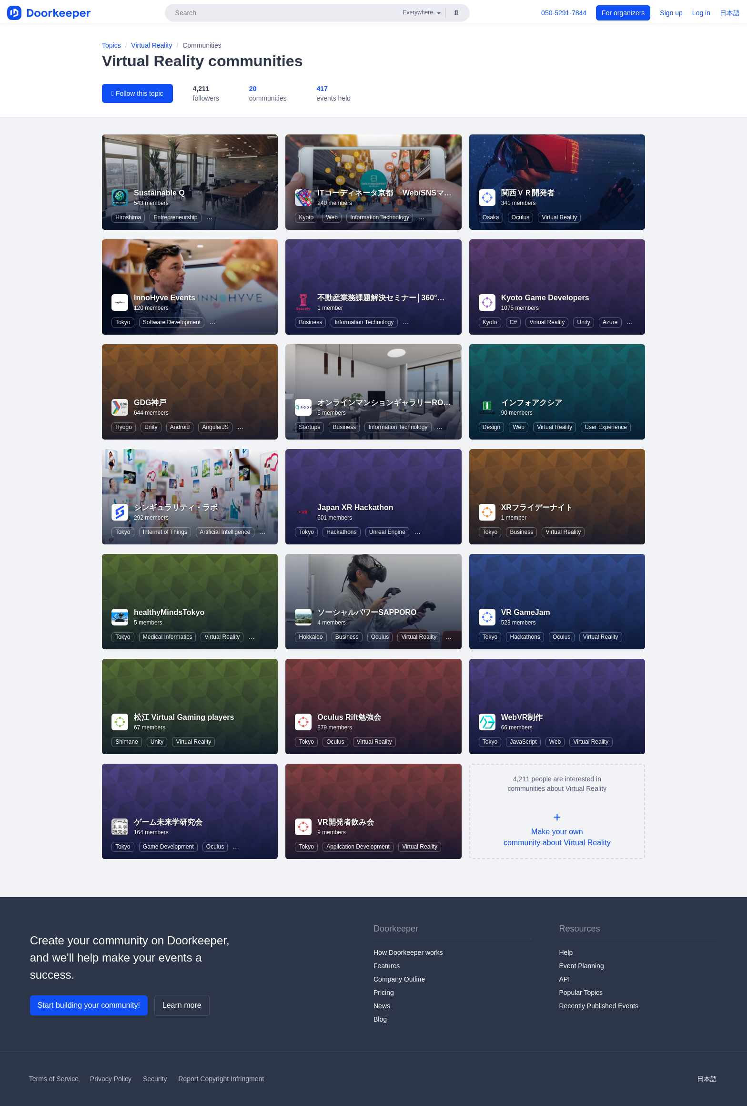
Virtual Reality (151, 45)
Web (331, 217)
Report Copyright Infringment (221, 1079)
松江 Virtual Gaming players (184, 717)
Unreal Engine (387, 532)
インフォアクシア (531, 403)
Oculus (520, 217)
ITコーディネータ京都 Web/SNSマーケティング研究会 (415, 193)
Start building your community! (89, 1005)
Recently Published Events (599, 1006)
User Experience (606, 427)
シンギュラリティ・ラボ (176, 507)
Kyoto (306, 217)
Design (491, 427)
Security (155, 1079)
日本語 (730, 13)
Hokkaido (311, 637)
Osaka (491, 217)
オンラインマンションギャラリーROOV (385, 403)
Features (387, 966)
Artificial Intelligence (225, 532)
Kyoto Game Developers (545, 298)
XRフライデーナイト (537, 507)
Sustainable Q (159, 193)
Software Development (172, 322)
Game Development (168, 846)
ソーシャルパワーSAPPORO (366, 612)
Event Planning (581, 966)
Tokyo (122, 322)
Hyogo (123, 427)
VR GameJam (525, 612)
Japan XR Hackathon (355, 507)
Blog (380, 1019)
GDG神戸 (150, 403)
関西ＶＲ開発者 (528, 193)
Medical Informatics (167, 637)
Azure (610, 322)
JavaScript (523, 741)
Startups (310, 427)
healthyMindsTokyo (169, 612)
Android (180, 427)
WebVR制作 (522, 717)
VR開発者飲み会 (345, 822)
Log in (701, 13)
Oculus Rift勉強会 (349, 717)
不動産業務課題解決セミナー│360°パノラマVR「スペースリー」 (428, 298)
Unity (583, 322)
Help (566, 952)
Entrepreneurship (175, 217)
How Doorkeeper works (408, 952)
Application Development (358, 846)
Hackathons (341, 532)
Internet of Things (165, 532)
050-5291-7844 (563, 13)
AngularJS (215, 427)
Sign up (671, 13)
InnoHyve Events (164, 298)
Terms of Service (54, 1079)
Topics (111, 45)
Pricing (384, 992)
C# (513, 322)
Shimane (126, 741)
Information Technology (379, 217)
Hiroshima (128, 217)
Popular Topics (581, 992)
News (382, 1006)
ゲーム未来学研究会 (168, 822)
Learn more (182, 1005)
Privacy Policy (110, 1079)
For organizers (623, 13)
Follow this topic (137, 93)
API (564, 979)
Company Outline (399, 979)
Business (311, 322)
